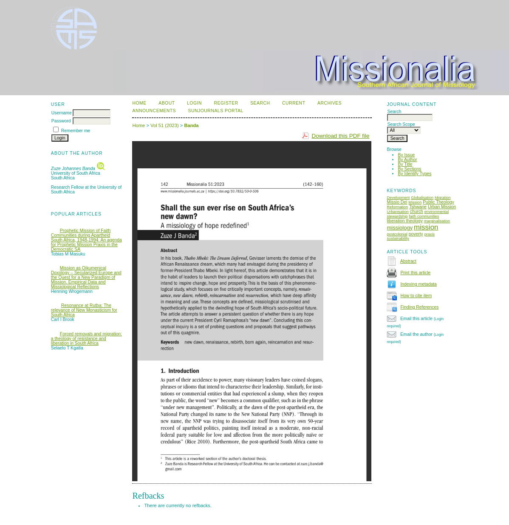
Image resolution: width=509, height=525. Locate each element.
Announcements (154, 110)
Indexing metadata (418, 284)
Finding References (419, 307)
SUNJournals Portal (215, 110)
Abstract (408, 261)
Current (293, 103)
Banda (191, 125)
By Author (407, 159)
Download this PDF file (341, 136)
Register (226, 103)
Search (260, 103)
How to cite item (416, 295)
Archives (329, 103)
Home (139, 103)
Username (61, 113)
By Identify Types (414, 173)
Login (194, 103)
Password (61, 121)
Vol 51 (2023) (164, 125)
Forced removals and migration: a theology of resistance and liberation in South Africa (86, 339)
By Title (405, 164)
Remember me (75, 130)
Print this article (415, 272)
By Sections (409, 169)
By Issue (406, 155)
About (166, 103)
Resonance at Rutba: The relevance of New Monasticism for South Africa (84, 310)
